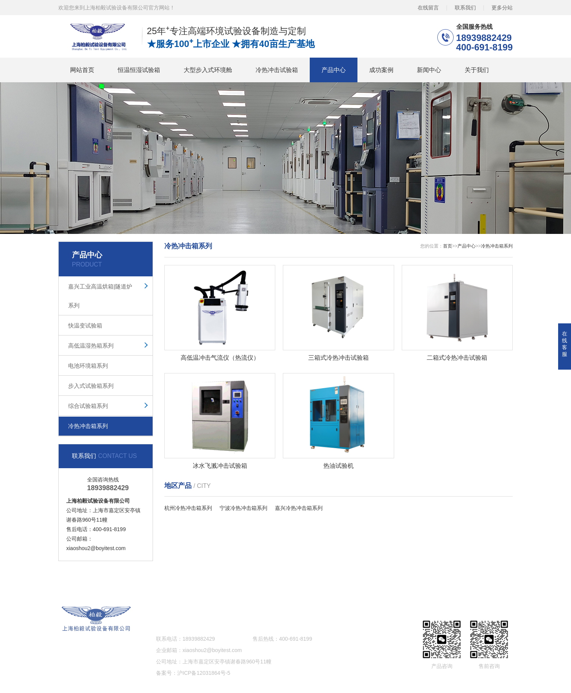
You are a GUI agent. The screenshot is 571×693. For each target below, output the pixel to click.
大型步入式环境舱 (208, 70)
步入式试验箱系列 (91, 386)
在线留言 (428, 8)
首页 (447, 246)
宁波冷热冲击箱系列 (243, 508)
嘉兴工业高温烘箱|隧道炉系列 (100, 296)
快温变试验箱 (85, 325)
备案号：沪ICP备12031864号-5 (193, 673)
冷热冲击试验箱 (277, 70)
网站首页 (82, 70)
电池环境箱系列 (88, 365)
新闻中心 (429, 70)
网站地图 (454, 581)
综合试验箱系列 (88, 406)
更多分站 (502, 8)
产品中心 (333, 70)
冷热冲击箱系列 (88, 426)
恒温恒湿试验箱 (139, 70)
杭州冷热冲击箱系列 (188, 508)
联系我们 (465, 8)
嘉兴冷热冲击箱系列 (299, 508)
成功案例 (381, 70)
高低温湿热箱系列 (91, 345)
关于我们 (477, 70)
